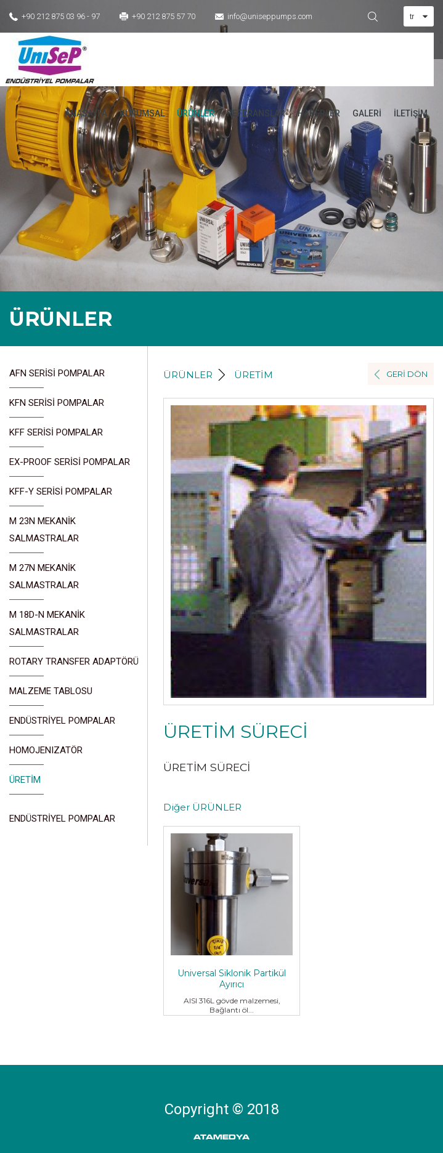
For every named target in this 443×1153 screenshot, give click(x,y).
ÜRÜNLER (195, 113)
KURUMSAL (142, 113)
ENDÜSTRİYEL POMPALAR (62, 725)
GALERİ (366, 113)
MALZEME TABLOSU (50, 696)
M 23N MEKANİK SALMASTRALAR (44, 534)
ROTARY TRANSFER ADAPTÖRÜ (74, 666)
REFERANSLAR (256, 113)
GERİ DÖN (407, 374)
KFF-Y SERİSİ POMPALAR (60, 496)
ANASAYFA (86, 113)
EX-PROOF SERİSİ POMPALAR (69, 466)
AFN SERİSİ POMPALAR (57, 378)
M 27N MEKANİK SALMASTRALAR (44, 581)
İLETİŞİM (411, 113)
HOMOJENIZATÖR (46, 755)
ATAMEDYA (221, 1137)
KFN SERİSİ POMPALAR (56, 407)
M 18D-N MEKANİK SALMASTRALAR (47, 628)
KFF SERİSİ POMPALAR (56, 437)
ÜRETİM (25, 784)
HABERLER (319, 113)
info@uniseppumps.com (269, 16)
